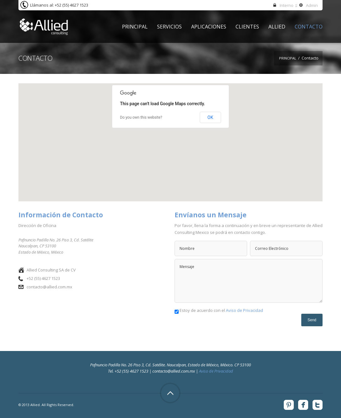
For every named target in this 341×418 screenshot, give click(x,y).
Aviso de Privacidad (244, 310)
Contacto (309, 26)
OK (210, 117)
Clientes (247, 26)
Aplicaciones (208, 26)
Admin (312, 5)
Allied (276, 26)
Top (170, 393)
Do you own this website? (141, 117)
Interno (286, 5)
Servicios (169, 26)
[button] (170, 136)
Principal (135, 26)
